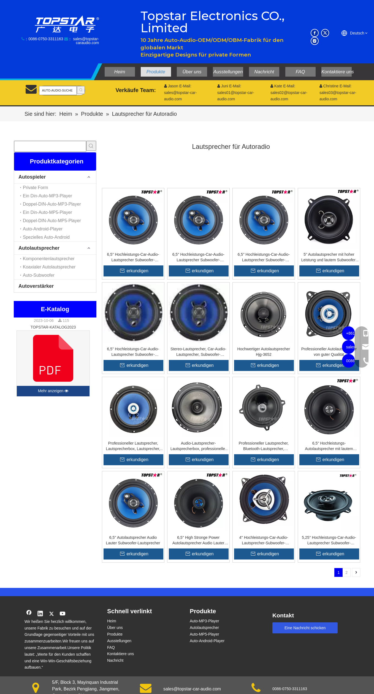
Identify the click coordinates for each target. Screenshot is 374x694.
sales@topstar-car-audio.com (192, 689)
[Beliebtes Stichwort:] (81, 90)
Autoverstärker (36, 286)
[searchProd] (50, 146)
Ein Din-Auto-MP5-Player (47, 212)
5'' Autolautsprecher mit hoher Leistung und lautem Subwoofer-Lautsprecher (329, 257)
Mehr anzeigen (53, 391)
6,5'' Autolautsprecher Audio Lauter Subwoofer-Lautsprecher (133, 540)
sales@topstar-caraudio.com (86, 41)
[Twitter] (325, 33)
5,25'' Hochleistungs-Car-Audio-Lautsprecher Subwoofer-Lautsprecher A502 (329, 540)
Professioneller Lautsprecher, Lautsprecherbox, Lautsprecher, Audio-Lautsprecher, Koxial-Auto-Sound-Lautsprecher (133, 446)
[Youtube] (62, 614)
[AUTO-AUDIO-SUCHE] (58, 90)
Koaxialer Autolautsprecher (49, 267)
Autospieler (32, 177)
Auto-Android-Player (43, 229)
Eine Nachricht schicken (305, 628)
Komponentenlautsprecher (49, 258)
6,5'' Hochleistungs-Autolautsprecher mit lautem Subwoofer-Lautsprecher (329, 446)
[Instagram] (315, 41)
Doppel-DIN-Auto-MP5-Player (52, 220)
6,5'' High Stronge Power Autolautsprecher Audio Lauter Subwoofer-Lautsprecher (198, 540)
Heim (111, 621)
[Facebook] (315, 33)
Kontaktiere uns (120, 654)
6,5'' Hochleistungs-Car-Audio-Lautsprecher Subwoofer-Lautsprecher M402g (198, 257)
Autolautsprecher (38, 248)
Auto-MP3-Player (204, 621)
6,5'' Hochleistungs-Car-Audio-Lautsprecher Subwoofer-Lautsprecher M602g (264, 257)
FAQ (111, 647)
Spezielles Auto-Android (46, 237)
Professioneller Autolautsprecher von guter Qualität (329, 352)
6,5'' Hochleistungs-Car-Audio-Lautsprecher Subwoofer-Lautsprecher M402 (133, 257)
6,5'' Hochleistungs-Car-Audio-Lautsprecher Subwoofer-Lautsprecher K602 (133, 352)
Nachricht (115, 660)
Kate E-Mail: (282, 86)
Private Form (35, 187)
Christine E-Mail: (335, 86)
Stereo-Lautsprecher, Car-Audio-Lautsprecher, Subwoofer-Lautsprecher (198, 352)
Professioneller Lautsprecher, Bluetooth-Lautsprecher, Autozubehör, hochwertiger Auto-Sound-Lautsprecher (264, 446)
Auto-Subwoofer (39, 275)
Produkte (115, 634)
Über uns (115, 627)
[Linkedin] (40, 614)
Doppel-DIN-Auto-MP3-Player (52, 204)
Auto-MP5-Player (204, 634)
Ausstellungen (119, 641)
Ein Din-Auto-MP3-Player (47, 195)
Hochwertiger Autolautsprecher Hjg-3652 (263, 352)
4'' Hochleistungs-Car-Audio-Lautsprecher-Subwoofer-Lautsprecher (263, 540)
